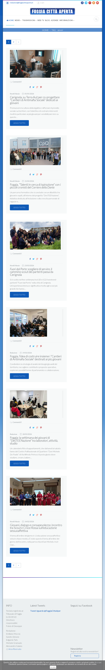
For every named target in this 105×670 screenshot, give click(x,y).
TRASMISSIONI (29, 20)
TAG (53, 30)
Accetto (53, 667)
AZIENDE (54, 20)
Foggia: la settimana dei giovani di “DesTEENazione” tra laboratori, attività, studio (33, 439)
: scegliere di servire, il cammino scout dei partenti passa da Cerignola (31, 271)
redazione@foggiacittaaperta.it (19, 2)
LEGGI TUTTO (19, 123)
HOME (10, 20)
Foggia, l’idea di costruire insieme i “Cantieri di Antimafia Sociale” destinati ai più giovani (35, 357)
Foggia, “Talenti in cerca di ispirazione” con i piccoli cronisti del (35, 186)
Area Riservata (13, 648)
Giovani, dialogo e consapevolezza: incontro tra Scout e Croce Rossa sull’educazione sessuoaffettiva (35, 526)
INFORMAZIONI (66, 20)
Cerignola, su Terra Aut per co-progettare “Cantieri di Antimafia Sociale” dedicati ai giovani (34, 100)
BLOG (47, 20)
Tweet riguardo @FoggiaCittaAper (45, 609)
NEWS (18, 20)
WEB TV (40, 20)
